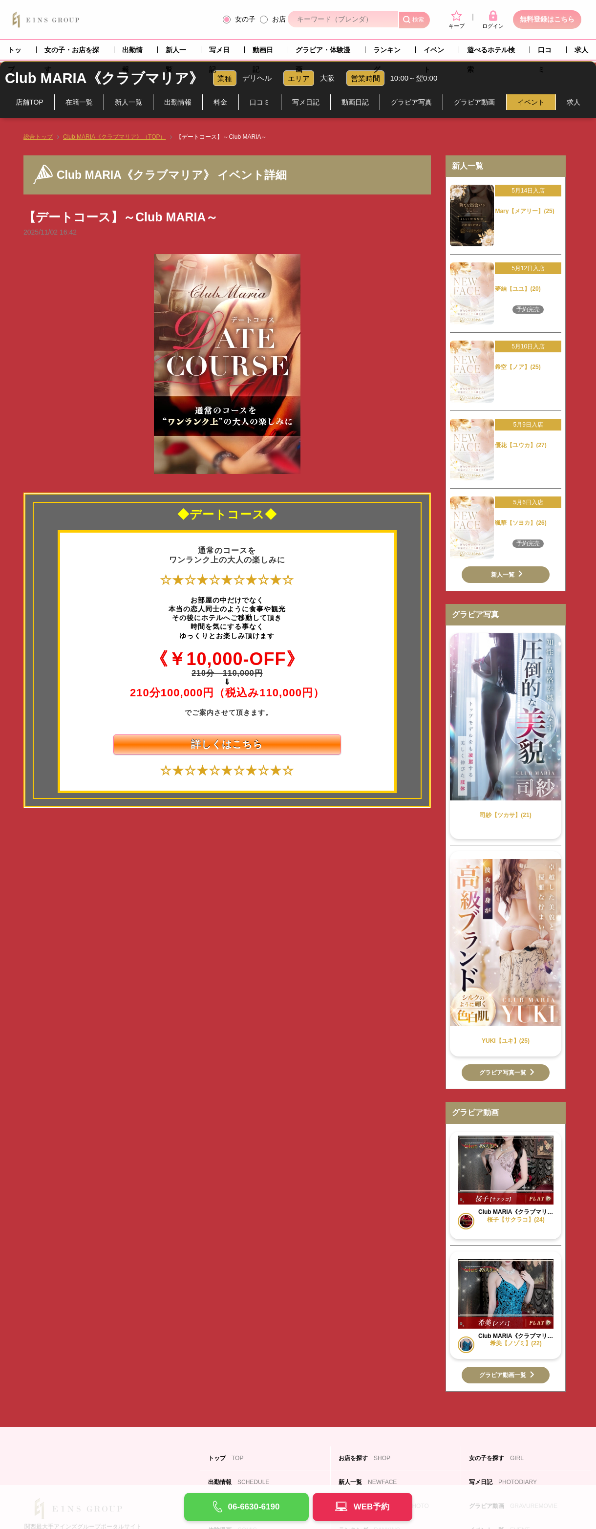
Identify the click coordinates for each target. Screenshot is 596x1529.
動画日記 (263, 53)
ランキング (387, 53)
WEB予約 (372, 1506)
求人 (581, 50)
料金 (220, 102)
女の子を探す (496, 1458)
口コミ (545, 53)
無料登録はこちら (547, 19)
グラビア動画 (474, 102)
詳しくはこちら (227, 744)
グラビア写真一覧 (502, 1072)
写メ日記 (219, 53)
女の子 (245, 19)
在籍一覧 (79, 102)
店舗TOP (29, 102)
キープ (456, 19)
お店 (279, 19)
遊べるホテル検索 (491, 53)
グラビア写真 (411, 102)
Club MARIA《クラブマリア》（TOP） (114, 136)
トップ (14, 53)
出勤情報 (132, 53)
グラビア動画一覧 (502, 1375)
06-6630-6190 (254, 1506)
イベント (434, 53)
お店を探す (364, 1458)
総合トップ (38, 136)
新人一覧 (176, 53)
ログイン (493, 19)
